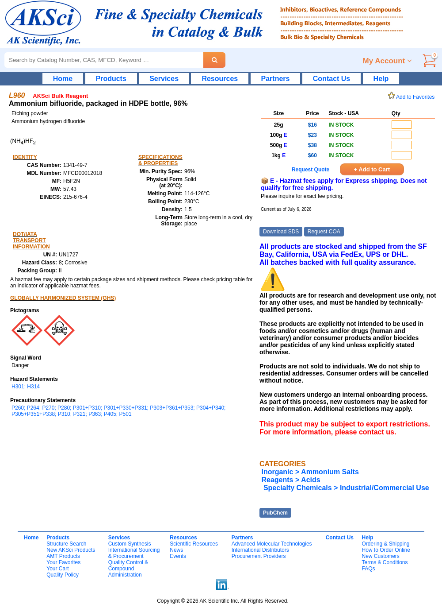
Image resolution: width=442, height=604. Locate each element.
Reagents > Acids (290, 480)
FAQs (368, 568)
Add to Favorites (413, 97)
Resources (220, 78)
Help (381, 78)
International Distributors (260, 550)
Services (164, 78)
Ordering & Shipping (385, 544)
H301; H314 (25, 386)
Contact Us (331, 78)
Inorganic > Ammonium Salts (309, 472)
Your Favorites (63, 562)
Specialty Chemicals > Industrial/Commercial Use (345, 488)
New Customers (380, 556)
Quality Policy (62, 575)
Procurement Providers (259, 556)
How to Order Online (386, 550)
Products (111, 78)
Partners (275, 78)
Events (178, 556)
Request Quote (310, 169)
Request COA (324, 231)
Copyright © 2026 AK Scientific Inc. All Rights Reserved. (223, 601)
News (176, 550)
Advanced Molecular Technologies (272, 544)
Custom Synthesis (129, 544)
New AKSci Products (70, 550)
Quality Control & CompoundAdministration (128, 568)
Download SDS (281, 231)
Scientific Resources (194, 544)
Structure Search (66, 544)
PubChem (275, 513)
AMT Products (63, 556)
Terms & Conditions (385, 562)
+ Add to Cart (372, 169)
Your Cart (57, 568)
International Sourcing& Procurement (134, 553)
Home (62, 78)
